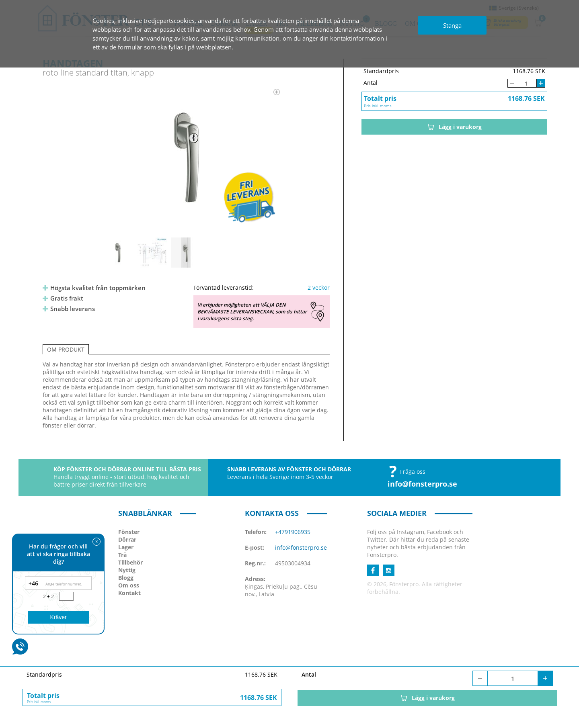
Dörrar (127, 539)
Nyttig (127, 570)
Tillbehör (130, 562)
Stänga (452, 25)
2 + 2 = (51, 596)
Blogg (125, 577)
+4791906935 (292, 532)
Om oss (128, 585)
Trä (122, 555)
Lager (125, 547)
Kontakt (129, 593)
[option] (186, 157)
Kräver (58, 617)
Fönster (129, 532)
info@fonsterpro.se (422, 484)
